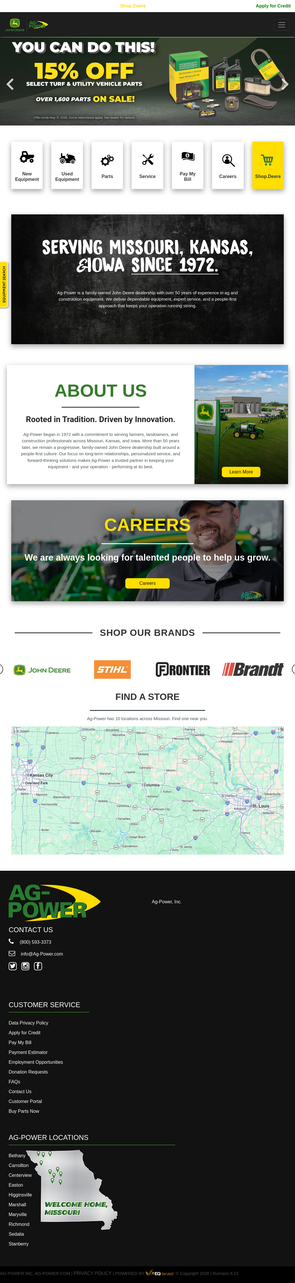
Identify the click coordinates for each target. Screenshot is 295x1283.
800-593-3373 (21, 5)
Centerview (20, 1175)
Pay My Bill (239, 5)
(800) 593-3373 (30, 942)
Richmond (19, 1224)
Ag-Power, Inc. (167, 901)
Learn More (241, 471)
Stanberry (19, 1243)
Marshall (17, 1204)
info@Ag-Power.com (36, 954)
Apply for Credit (273, 5)
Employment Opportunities (36, 1062)
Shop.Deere (133, 5)
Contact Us (20, 1091)
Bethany (17, 1155)
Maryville (18, 1214)
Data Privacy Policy (28, 1022)
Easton (16, 1185)
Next (285, 84)
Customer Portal (25, 1101)
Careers (147, 583)
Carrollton (19, 1165)
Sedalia (16, 1234)
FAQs (14, 1081)
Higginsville (20, 1194)
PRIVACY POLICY (93, 1273)
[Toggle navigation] (282, 25)
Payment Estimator (28, 1052)
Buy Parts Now (24, 1111)
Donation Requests (28, 1072)
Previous (10, 84)
